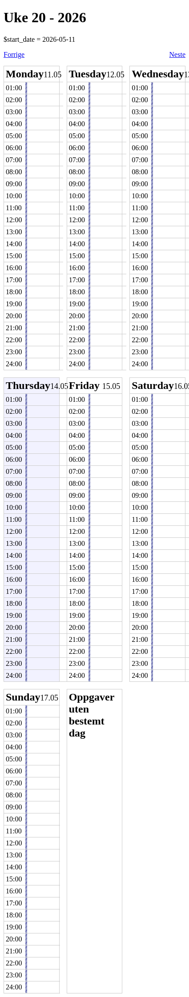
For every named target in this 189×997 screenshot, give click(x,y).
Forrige (14, 54)
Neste (177, 54)
